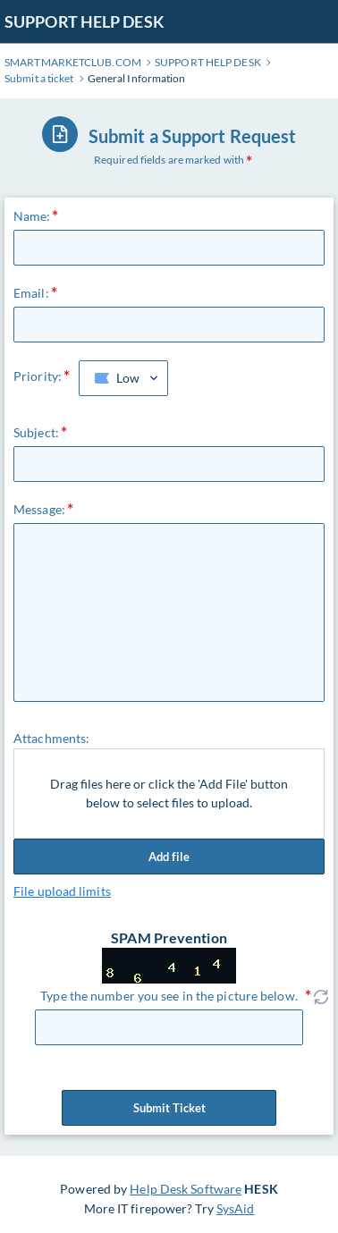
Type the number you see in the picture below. (169, 995)
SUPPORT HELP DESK (84, 21)
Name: (32, 216)
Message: (39, 509)
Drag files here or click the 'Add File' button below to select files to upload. (169, 793)
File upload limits (62, 891)
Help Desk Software (185, 1188)
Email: (31, 292)
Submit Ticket (169, 1108)
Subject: (36, 432)
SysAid (235, 1208)
